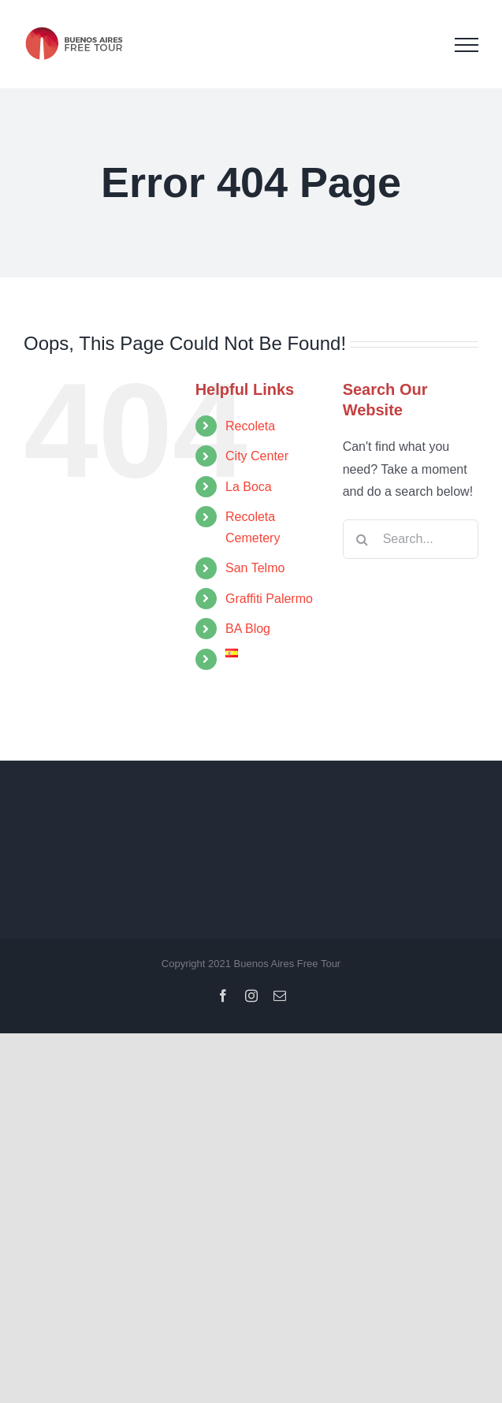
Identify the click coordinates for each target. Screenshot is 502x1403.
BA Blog (247, 628)
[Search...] (410, 539)
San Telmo (254, 568)
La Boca (248, 486)
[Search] (362, 539)
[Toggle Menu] (466, 45)
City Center (256, 456)
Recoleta (250, 426)
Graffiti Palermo (269, 598)
